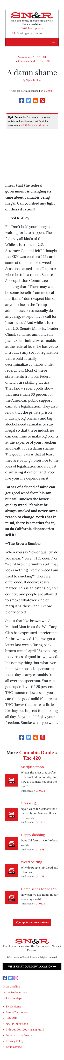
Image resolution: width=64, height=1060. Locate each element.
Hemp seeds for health (39, 889)
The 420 (44, 61)
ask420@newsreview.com (35, 125)
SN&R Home (13, 1006)
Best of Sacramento (18, 1012)
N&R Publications (17, 1023)
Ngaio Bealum (33, 79)
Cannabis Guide (27, 61)
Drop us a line (11, 986)
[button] (53, 42)
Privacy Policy (15, 1041)
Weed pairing (31, 862)
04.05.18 (40, 903)
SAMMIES (12, 1018)
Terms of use (14, 1046)
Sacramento (25, 57)
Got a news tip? (12, 998)
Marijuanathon (32, 767)
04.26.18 (40, 822)
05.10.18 (41, 57)
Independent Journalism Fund (25, 1029)
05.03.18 (40, 790)
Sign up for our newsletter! (32, 922)
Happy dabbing (33, 835)
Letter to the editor (15, 992)
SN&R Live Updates (32, 28)
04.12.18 (40, 876)
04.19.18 (40, 849)
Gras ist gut (30, 803)
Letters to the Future (19, 1035)
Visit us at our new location (32, 966)
